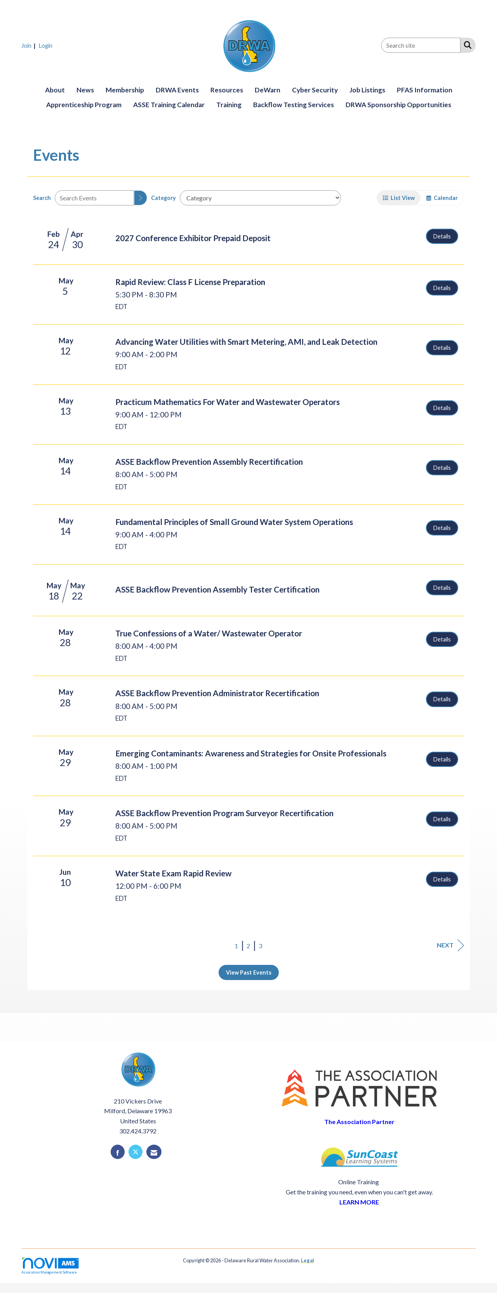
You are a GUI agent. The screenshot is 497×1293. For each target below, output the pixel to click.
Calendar (442, 198)
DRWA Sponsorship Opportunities (398, 105)
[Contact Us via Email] (154, 1152)
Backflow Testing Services (293, 105)
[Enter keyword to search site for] (421, 45)
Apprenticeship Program (84, 105)
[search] (140, 197)
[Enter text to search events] (94, 197)
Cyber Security (315, 90)
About (55, 90)
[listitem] (29, 45)
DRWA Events (177, 90)
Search (42, 198)
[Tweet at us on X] (135, 1152)
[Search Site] (466, 45)
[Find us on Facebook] (118, 1152)
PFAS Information (424, 90)
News (85, 90)
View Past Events (248, 972)
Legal (307, 1260)
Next (450, 945)
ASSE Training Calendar (169, 105)
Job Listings (367, 90)
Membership (125, 90)
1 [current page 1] (236, 945)
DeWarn (267, 90)
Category (163, 198)
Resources (226, 90)
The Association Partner (359, 1121)
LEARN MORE (359, 1202)
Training (229, 105)
